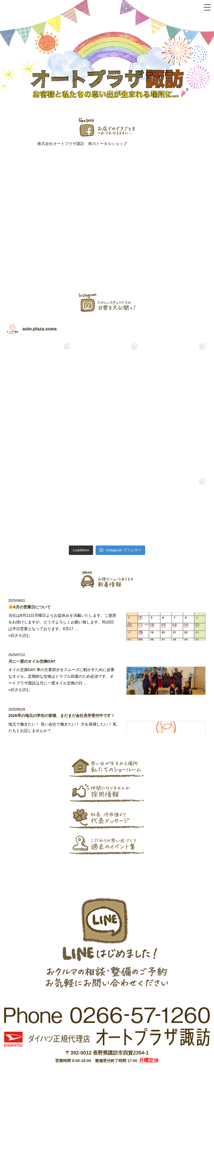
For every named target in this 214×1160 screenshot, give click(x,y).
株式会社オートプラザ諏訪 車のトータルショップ (82, 143)
